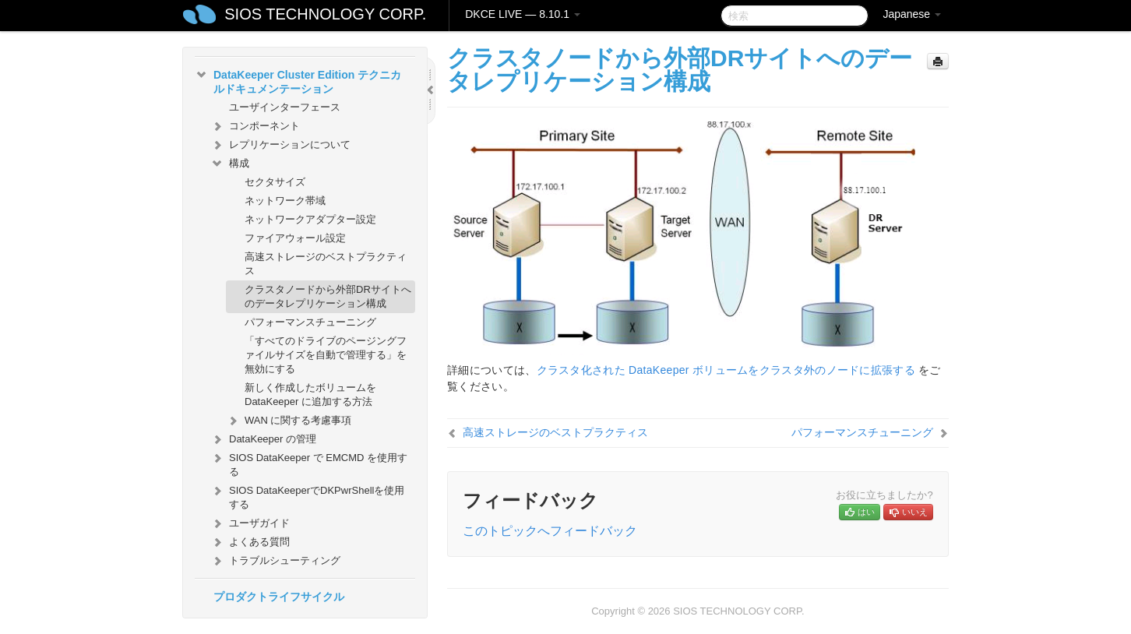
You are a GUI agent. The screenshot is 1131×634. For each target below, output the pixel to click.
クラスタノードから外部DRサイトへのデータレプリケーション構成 (328, 296)
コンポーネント (255, 126)
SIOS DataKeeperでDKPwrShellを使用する (307, 495)
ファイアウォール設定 (295, 238)
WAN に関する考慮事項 (288, 420)
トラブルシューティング (275, 560)
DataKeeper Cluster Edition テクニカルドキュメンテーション (298, 80)
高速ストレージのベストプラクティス (326, 263)
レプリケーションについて (280, 145)
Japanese (912, 14)
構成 (229, 163)
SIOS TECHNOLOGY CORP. (325, 14)
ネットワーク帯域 (285, 200)
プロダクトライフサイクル (278, 596)
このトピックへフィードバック (550, 530)
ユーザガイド (250, 523)
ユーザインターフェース (284, 107)
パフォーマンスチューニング (310, 322)
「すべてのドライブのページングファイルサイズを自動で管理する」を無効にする (326, 355)
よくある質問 (250, 542)
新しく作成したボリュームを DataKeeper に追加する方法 (310, 394)
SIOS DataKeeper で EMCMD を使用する (308, 463)
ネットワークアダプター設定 (310, 219)
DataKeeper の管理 (263, 439)
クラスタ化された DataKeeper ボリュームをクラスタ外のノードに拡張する (726, 370)
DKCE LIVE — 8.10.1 (522, 14)
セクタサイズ (275, 182)
